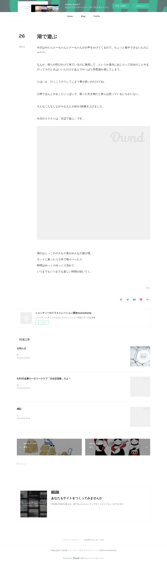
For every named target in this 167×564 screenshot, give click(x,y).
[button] (70, 16)
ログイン (140, 6)
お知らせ (21, 348)
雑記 (19, 408)
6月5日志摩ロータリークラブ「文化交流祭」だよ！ (44, 378)
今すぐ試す (120, 6)
